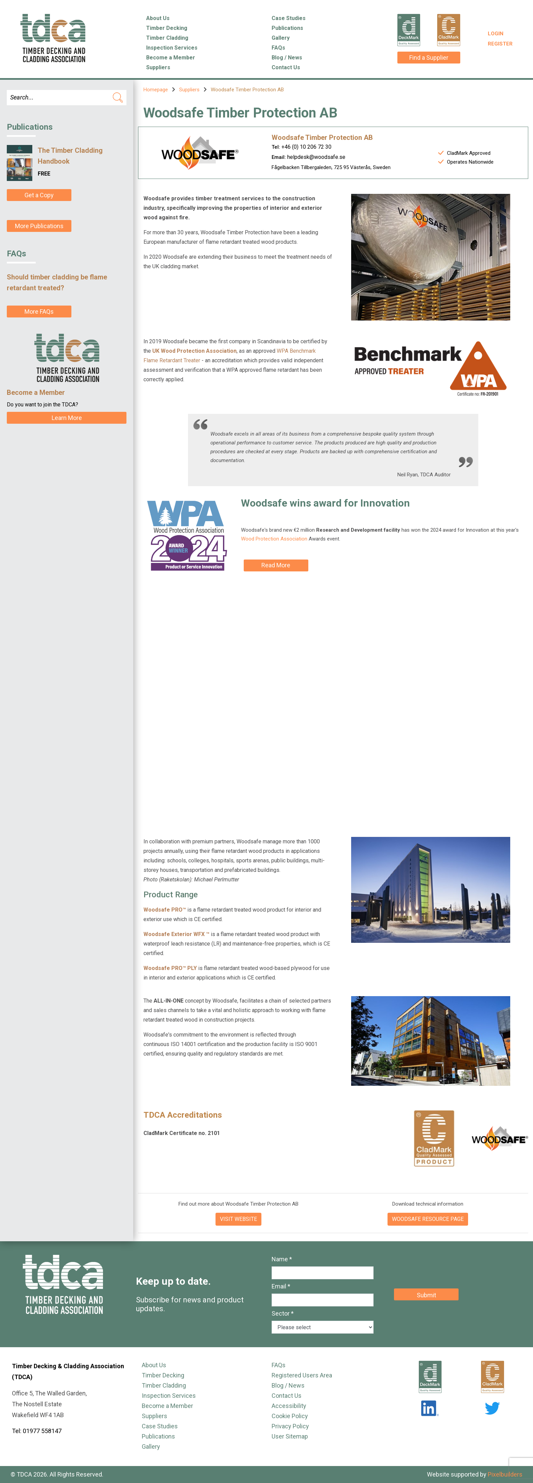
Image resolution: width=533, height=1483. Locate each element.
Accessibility (289, 1405)
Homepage (155, 90)
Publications (287, 28)
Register (500, 44)
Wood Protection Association (274, 539)
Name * (282, 1259)
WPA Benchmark (297, 351)
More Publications (39, 226)
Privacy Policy (290, 1426)
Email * (281, 1286)
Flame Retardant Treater (171, 360)
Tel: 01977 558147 (37, 1430)
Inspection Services (171, 47)
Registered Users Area (302, 1375)
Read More (275, 565)
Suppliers (158, 67)
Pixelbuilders (505, 1474)
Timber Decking (166, 28)
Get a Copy (39, 195)
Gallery (281, 38)
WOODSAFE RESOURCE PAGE (428, 1219)
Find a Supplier (428, 57)
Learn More (67, 417)
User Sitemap (290, 1436)
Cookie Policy (290, 1416)
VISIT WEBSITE (238, 1219)
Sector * (283, 1313)
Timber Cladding (167, 38)
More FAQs (39, 311)
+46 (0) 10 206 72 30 (306, 147)
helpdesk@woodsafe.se (316, 157)
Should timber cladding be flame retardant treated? (57, 282)
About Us (158, 18)
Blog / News (287, 57)
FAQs (278, 47)
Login (495, 34)
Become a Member (170, 57)
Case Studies (289, 18)
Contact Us (286, 67)
